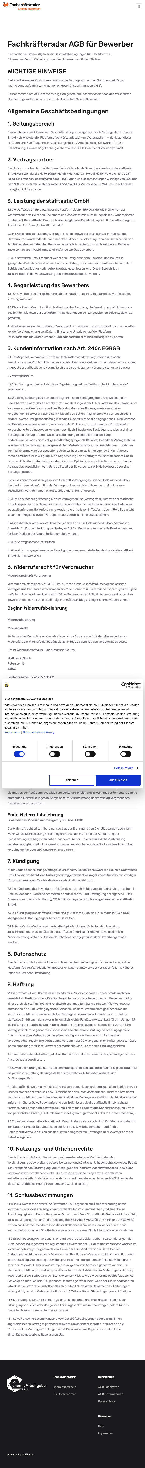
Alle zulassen (118, 780)
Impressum (12, 732)
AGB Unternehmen (110, 1394)
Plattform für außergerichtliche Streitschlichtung (84, 1204)
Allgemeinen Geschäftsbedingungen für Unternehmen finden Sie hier (53, 59)
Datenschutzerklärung (39, 732)
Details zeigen (123, 767)
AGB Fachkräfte (108, 1387)
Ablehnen (71, 780)
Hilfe (101, 1426)
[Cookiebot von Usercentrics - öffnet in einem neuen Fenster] (124, 685)
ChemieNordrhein (64, 1387)
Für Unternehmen (64, 1394)
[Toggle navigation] (139, 6)
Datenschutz (106, 1401)
